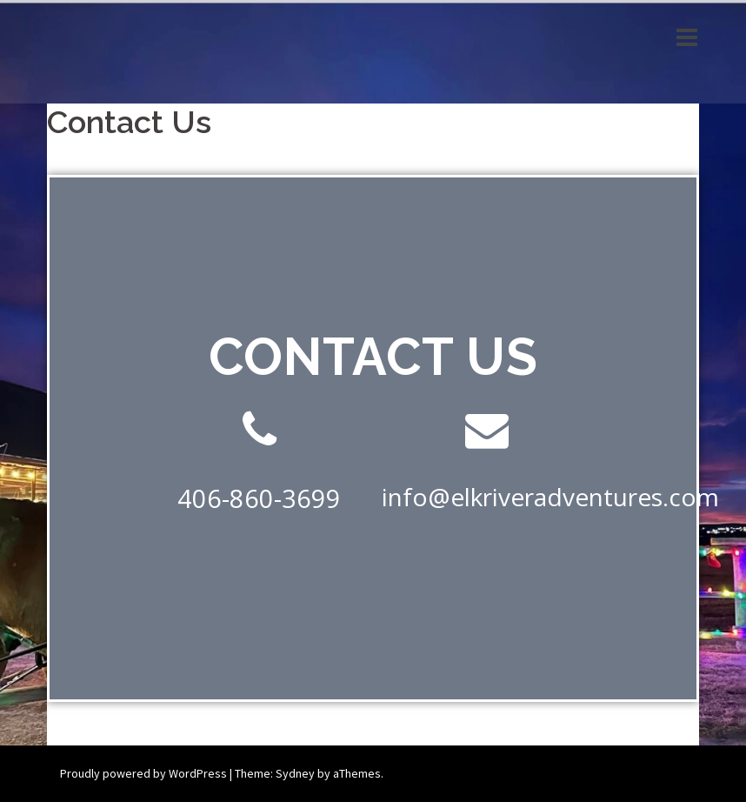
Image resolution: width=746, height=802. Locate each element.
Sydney (295, 773)
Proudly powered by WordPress (143, 773)
